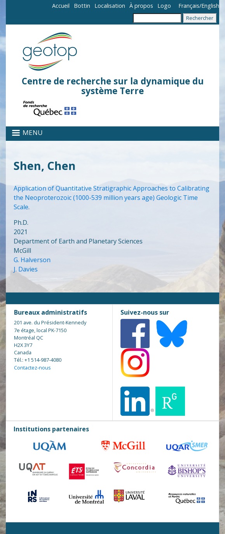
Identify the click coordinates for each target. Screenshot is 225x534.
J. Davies (26, 269)
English (210, 5)
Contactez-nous (32, 367)
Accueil (61, 5)
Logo (164, 5)
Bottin (82, 5)
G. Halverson (32, 260)
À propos (141, 5)
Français (188, 5)
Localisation (109, 5)
